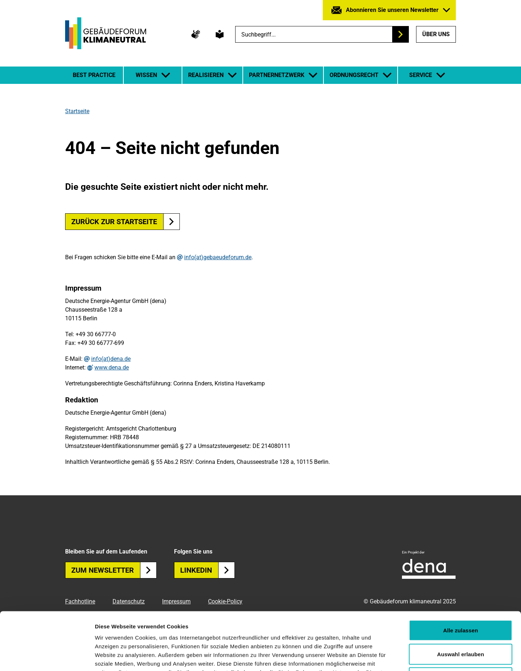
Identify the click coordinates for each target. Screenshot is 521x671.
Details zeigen (385, 657)
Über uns (436, 34)
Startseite (77, 111)
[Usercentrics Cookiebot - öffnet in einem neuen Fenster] (47, 656)
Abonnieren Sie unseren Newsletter (392, 10)
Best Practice (94, 75)
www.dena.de (111, 368)
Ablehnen (460, 623)
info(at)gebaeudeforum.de (217, 257)
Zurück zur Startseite (114, 221)
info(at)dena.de (111, 359)
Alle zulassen (460, 576)
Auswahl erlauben (460, 600)
